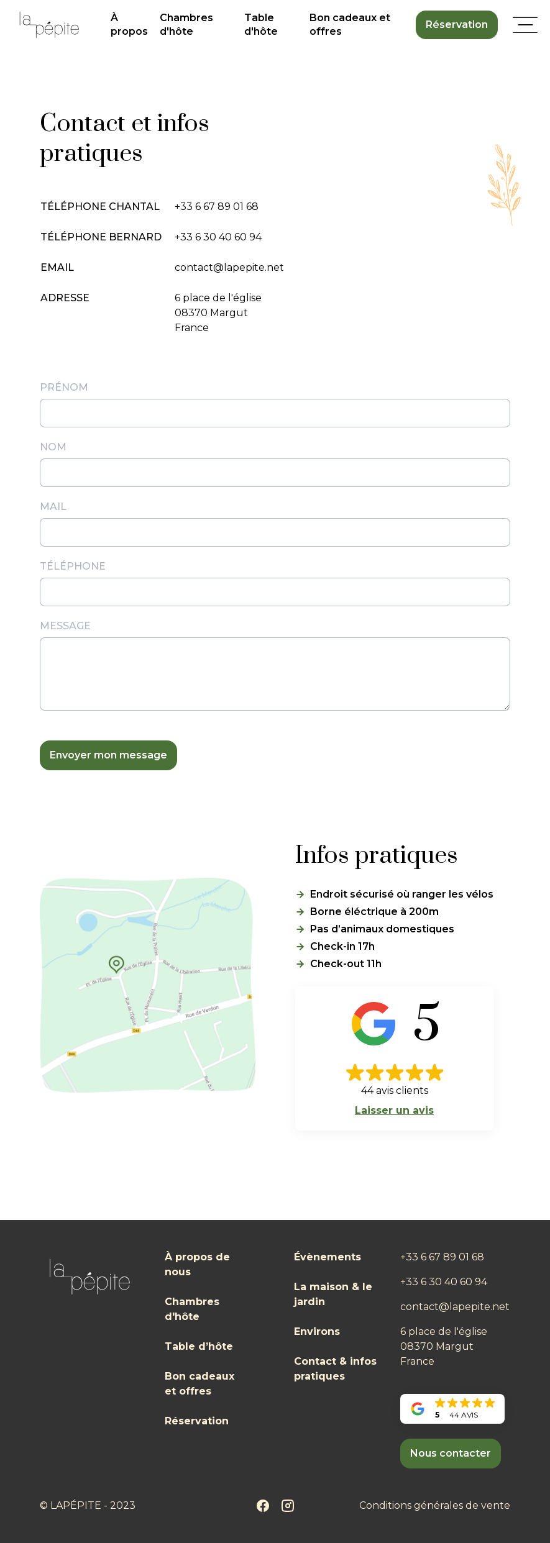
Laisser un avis (394, 1110)
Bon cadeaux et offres (349, 24)
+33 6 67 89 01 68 (217, 206)
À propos (129, 24)
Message (65, 626)
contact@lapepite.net (229, 267)
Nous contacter (450, 1453)
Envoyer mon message (108, 755)
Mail (53, 506)
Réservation (457, 24)
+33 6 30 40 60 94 (218, 237)
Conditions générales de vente (434, 1505)
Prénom (64, 387)
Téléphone (73, 566)
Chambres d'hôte (186, 24)
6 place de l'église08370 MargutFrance (218, 313)
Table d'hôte (261, 24)
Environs (317, 1331)
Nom (53, 447)
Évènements (327, 1257)
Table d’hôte (199, 1346)
